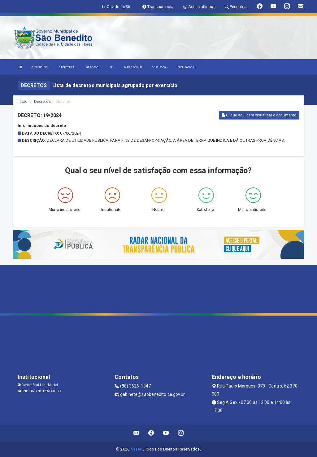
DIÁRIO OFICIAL (133, 67)
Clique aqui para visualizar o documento (259, 115)
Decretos (42, 101)
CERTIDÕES (160, 67)
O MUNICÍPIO (41, 67)
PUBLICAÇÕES (186, 67)
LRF (111, 67)
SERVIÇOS (92, 67)
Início (23, 101)
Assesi (136, 449)
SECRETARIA (67, 67)
